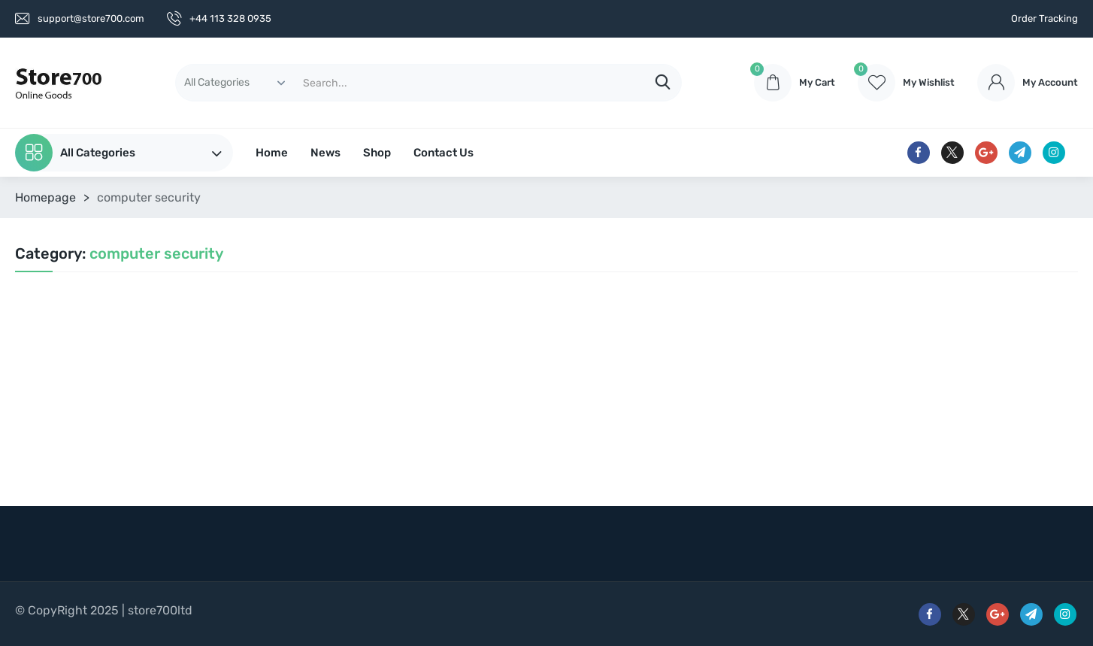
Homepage (45, 197)
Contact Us (443, 152)
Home (272, 152)
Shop (377, 152)
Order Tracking (1044, 18)
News (325, 152)
